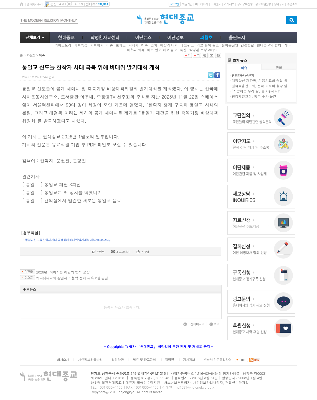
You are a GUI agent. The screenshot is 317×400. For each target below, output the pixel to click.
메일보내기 (120, 252)
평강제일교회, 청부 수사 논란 (254, 96)
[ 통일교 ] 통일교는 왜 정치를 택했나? (61, 192)
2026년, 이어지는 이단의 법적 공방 (63, 272)
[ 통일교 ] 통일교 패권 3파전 (51, 184)
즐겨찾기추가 (34, 4)
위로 (214, 324)
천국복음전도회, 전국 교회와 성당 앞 (260, 85)
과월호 (31, 55)
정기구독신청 (244, 4)
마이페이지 (201, 4)
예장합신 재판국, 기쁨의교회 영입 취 (260, 80)
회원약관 (117, 359)
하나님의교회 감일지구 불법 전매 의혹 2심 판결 (72, 278)
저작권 (169, 359)
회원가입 (187, 4)
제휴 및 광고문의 (144, 359)
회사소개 (63, 359)
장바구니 (279, 4)
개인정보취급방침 (90, 359)
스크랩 (142, 252)
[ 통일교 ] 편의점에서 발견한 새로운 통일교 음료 (71, 200)
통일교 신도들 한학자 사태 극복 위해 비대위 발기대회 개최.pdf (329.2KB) (67, 239)
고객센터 (216, 4)
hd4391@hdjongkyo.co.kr (195, 387)
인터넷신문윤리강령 (218, 359)
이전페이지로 (193, 324)
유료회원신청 (263, 4)
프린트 (98, 252)
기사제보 (229, 4)
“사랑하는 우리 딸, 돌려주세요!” (256, 91)
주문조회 (292, 4)
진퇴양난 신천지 (243, 75)
